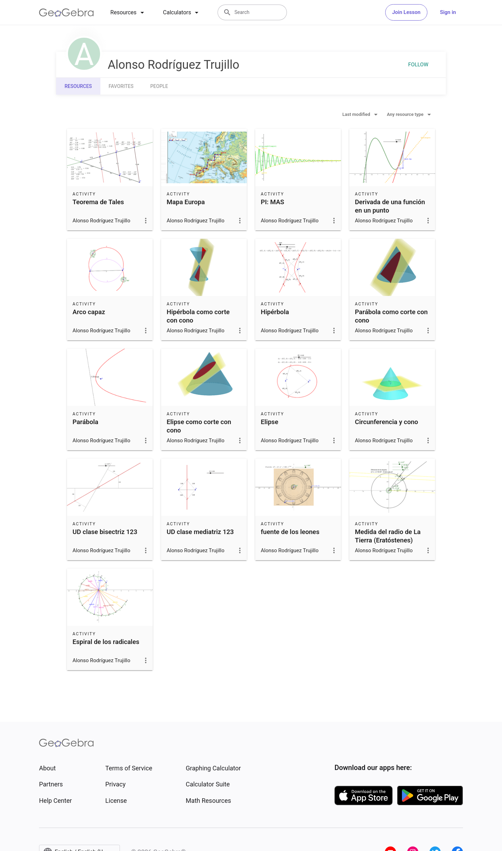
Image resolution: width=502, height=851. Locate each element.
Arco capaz (89, 312)
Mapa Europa (186, 202)
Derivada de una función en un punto (390, 206)
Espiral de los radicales (106, 642)
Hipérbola (275, 312)
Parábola (85, 422)
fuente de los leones (290, 532)
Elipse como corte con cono (199, 426)
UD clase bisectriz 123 (105, 532)
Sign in (448, 12)
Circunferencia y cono (386, 422)
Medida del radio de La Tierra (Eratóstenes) (388, 536)
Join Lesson (406, 12)
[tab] (128, 12)
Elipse (269, 422)
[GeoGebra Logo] (66, 12)
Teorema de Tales (98, 202)
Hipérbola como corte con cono (198, 316)
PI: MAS (272, 202)
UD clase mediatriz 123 (200, 532)
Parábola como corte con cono (391, 316)
